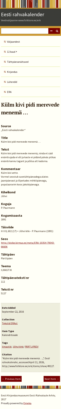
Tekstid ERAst (10, 323)
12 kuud (11, 51)
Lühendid (12, 81)
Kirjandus (12, 71)
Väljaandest (13, 41)
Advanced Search (51, 31)
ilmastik (6, 346)
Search (57, 31)
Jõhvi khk (18, 346)
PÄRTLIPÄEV (31, 346)
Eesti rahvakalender (22, 14)
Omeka (27, 403)
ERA (9, 91)
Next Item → (52, 378)
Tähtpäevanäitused (17, 61)
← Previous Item (11, 378)
